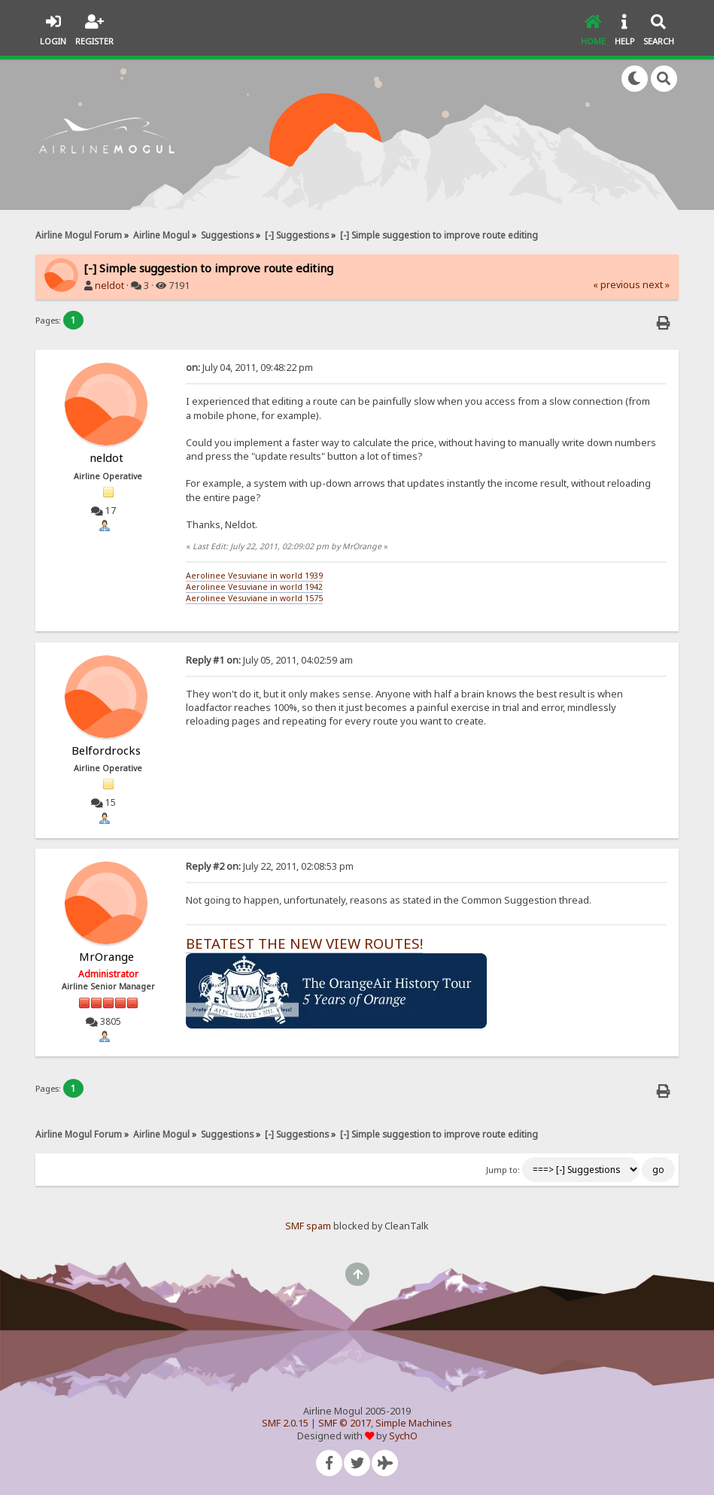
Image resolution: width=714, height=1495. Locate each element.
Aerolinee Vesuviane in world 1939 (254, 575)
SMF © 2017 (344, 1423)
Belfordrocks (106, 750)
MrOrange (106, 956)
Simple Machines (413, 1423)
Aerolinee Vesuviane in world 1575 (254, 598)
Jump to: (503, 1170)
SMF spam (308, 1226)
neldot (109, 285)
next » (656, 284)
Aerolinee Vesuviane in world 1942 (254, 587)
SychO (403, 1436)
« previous (616, 284)
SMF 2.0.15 (285, 1423)
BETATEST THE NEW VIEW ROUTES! (304, 943)
